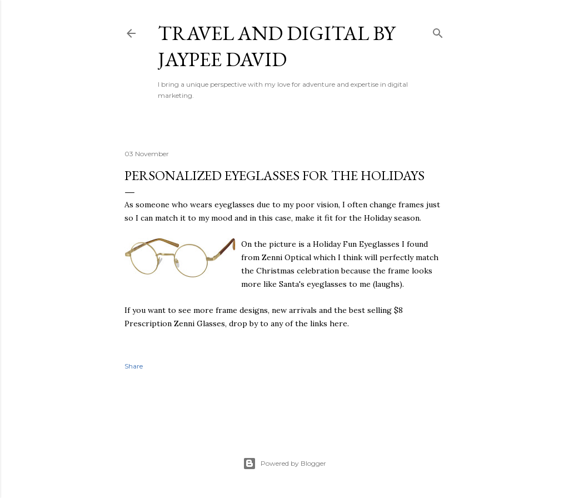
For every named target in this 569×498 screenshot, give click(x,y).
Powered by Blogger (284, 463)
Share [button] (133, 366)
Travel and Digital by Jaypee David (276, 46)
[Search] (438, 31)
